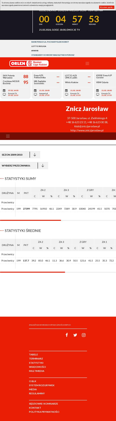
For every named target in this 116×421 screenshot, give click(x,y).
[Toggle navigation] (87, 63)
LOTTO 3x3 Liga (38, 46)
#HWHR (34, 50)
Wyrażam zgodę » (107, 7)
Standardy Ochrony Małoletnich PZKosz (52, 55)
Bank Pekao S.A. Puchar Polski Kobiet (50, 42)
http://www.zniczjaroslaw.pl (87, 130)
